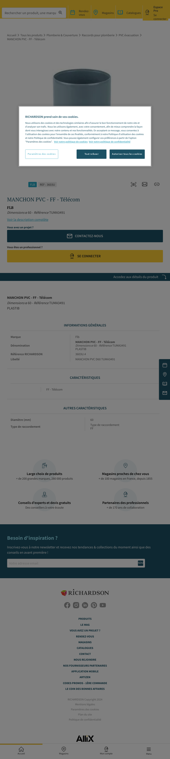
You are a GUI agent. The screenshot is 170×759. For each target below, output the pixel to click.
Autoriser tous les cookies (127, 153)
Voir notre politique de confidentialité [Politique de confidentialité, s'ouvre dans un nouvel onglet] (109, 141)
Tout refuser (92, 153)
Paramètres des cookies (42, 153)
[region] (85, 136)
